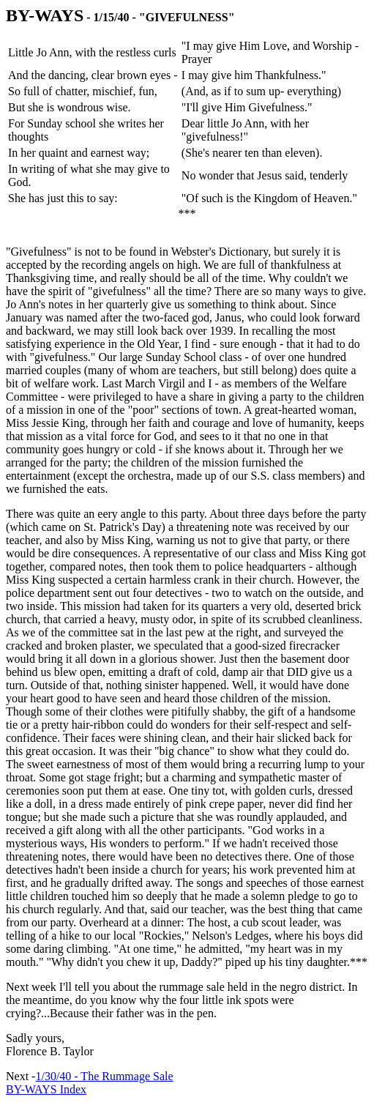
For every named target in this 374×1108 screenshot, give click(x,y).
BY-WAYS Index (46, 1089)
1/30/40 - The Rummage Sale (104, 1076)
